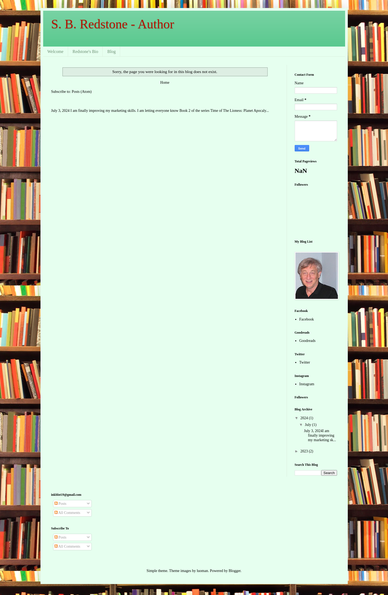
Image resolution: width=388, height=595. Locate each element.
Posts (60, 504)
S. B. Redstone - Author (112, 24)
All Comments (67, 513)
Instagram (306, 384)
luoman (202, 571)
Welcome (55, 51)
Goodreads (307, 341)
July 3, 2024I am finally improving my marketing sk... (320, 435)
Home (164, 83)
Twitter (304, 362)
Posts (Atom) (82, 92)
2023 (304, 451)
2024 (304, 418)
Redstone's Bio (85, 51)
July (308, 425)
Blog (111, 51)
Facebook (306, 319)
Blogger (235, 571)
